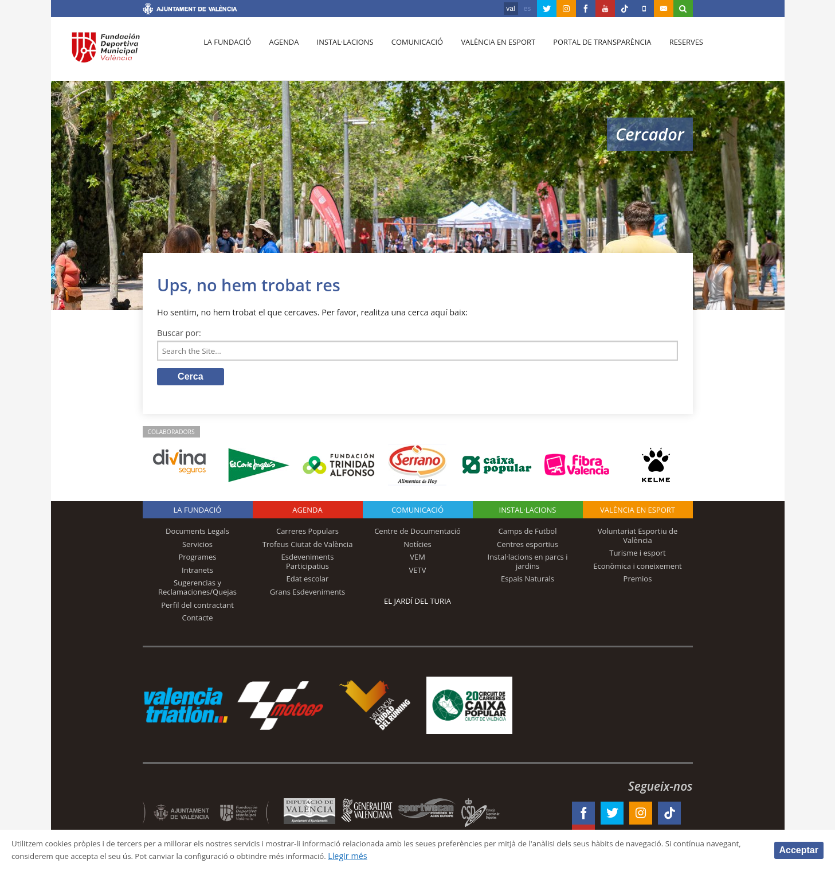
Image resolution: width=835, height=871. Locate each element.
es (527, 9)
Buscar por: (179, 332)
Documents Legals (197, 533)
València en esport (486, 52)
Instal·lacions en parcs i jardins (528, 563)
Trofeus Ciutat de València (307, 546)
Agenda (280, 52)
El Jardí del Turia (417, 603)
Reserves (670, 52)
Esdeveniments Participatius (307, 563)
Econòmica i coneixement (637, 568)
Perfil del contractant (197, 607)
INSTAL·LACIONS (527, 512)
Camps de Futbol (528, 533)
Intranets (197, 572)
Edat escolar (308, 581)
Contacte (197, 620)
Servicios (197, 546)
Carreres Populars (307, 533)
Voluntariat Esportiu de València (638, 538)
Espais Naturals (527, 581)
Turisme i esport (637, 555)
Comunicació (408, 52)
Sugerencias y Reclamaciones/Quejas (197, 589)
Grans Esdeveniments (307, 594)
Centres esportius (527, 546)
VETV (417, 572)
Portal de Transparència (588, 52)
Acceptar (798, 849)
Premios (638, 581)
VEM (417, 559)
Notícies (417, 546)
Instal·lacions (338, 52)
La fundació (226, 52)
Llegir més (451, 855)
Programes (197, 559)
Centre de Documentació (417, 533)
